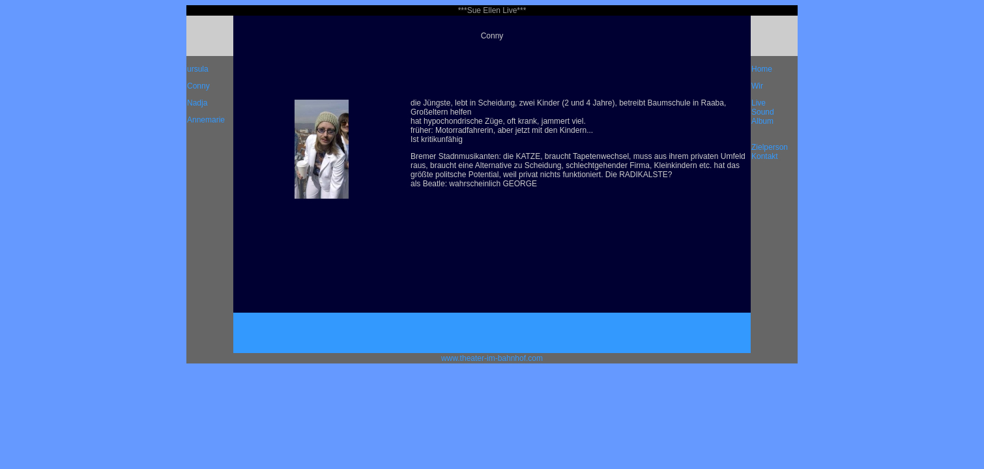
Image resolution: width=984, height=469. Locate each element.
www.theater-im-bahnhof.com (492, 358)
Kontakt (764, 156)
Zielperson (769, 147)
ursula (198, 69)
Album (762, 121)
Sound (762, 112)
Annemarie (206, 119)
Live (758, 102)
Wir (757, 86)
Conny (198, 86)
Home (761, 69)
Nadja (197, 102)
